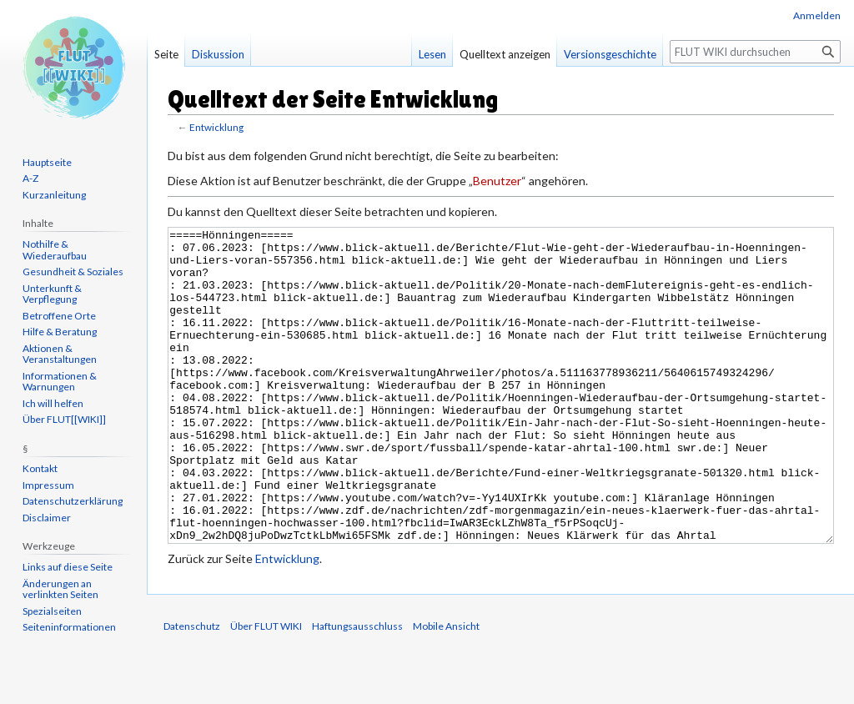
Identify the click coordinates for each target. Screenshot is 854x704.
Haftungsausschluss (357, 688)
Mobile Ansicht (446, 688)
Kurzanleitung (54, 195)
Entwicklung (216, 127)
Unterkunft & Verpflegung (52, 294)
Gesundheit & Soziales (73, 271)
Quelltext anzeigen (505, 54)
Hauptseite (47, 162)
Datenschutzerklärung (73, 501)
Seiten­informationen (69, 627)
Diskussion (218, 54)
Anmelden (817, 15)
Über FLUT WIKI (266, 688)
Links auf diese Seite (68, 567)
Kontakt (40, 468)
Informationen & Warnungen (60, 382)
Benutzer (497, 180)
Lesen (432, 54)
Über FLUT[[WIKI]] (64, 419)
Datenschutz (191, 688)
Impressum (48, 485)
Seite (166, 54)
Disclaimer (47, 517)
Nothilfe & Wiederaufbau (55, 250)
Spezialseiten (52, 611)
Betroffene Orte (59, 315)
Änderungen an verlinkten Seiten (60, 589)
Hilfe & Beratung (60, 331)
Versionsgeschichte (610, 54)
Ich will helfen (53, 403)
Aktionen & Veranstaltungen (60, 354)
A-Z (30, 178)
